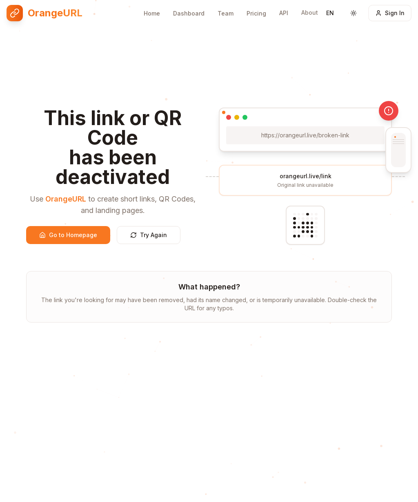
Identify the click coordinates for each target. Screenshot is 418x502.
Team (225, 10)
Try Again (148, 234)
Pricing (256, 10)
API (283, 9)
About (309, 8)
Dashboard (189, 10)
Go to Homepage (68, 234)
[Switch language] (330, 10)
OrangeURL (65, 199)
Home (152, 10)
